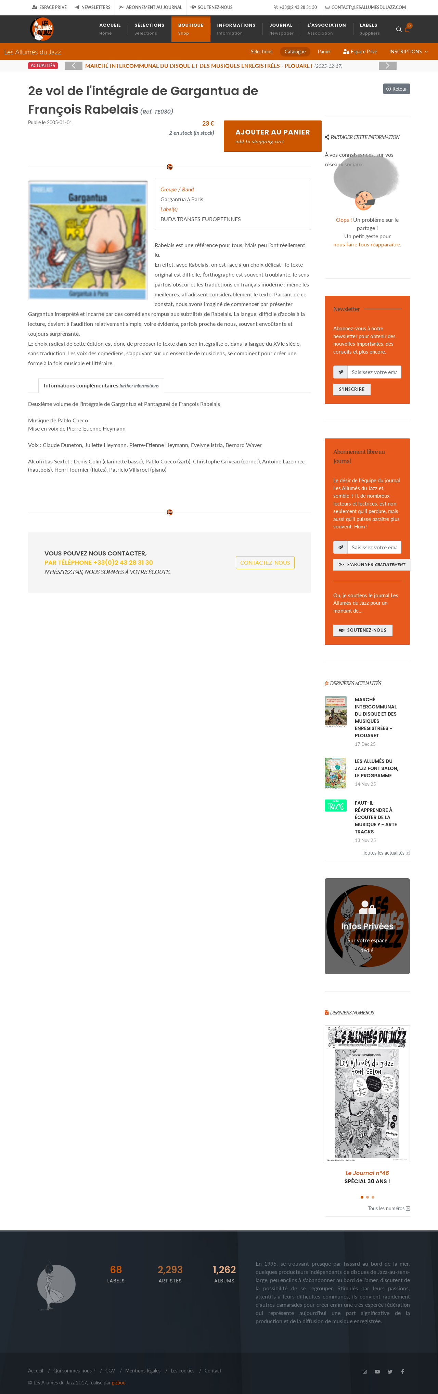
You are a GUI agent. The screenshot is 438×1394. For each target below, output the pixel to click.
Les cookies (182, 1370)
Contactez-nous (265, 562)
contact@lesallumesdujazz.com (365, 7)
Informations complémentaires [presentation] (101, 385)
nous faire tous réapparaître (366, 244)
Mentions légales (142, 1370)
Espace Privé (49, 7)
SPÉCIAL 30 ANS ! (367, 1177)
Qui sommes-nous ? (74, 1370)
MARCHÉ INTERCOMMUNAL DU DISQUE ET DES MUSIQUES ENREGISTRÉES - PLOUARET (376, 717)
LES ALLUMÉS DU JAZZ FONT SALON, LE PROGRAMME (376, 768)
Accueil (35, 1370)
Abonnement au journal (150, 7)
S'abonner (372, 564)
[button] (362, 1197)
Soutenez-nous (212, 7)
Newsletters (93, 7)
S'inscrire (352, 389)
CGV (110, 1370)
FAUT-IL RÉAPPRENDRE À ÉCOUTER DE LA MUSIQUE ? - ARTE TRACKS (376, 817)
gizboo (119, 1382)
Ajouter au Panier (272, 135)
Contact (213, 1370)
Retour (396, 89)
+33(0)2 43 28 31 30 (295, 7)
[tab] (101, 386)
